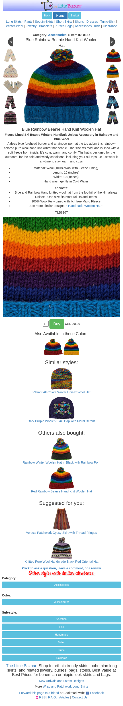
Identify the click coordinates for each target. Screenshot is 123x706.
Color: (6, 595)
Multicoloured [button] (61, 602)
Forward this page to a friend (39, 693)
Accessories (83, 26)
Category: (9, 578)
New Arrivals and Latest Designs (61, 681)
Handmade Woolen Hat (84, 206)
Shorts (79, 21)
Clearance (110, 26)
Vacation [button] (61, 619)
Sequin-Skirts (44, 21)
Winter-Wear (14, 26)
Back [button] (47, 15)
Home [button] (60, 15)
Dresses (92, 21)
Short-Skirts (64, 21)
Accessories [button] (61, 584)
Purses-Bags (63, 26)
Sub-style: (9, 612)
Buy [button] (56, 324)
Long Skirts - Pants (19, 21)
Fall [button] (61, 626)
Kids (97, 26)
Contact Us (79, 697)
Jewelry (31, 26)
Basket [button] (75, 15)
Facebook (97, 693)
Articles (64, 697)
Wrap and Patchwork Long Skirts (65, 686)
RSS (42, 697)
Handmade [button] (61, 634)
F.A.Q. (52, 697)
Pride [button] (61, 650)
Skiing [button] (61, 642)
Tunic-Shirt (107, 21)
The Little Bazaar (21, 666)
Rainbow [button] (61, 658)
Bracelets (45, 26)
